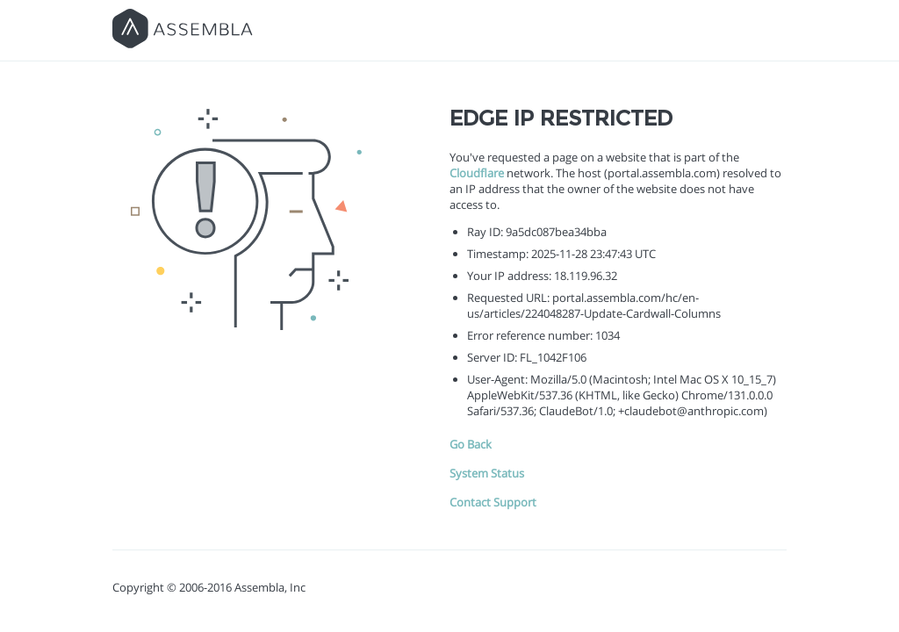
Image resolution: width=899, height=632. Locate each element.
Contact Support (493, 502)
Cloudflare (477, 173)
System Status (487, 473)
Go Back (471, 444)
